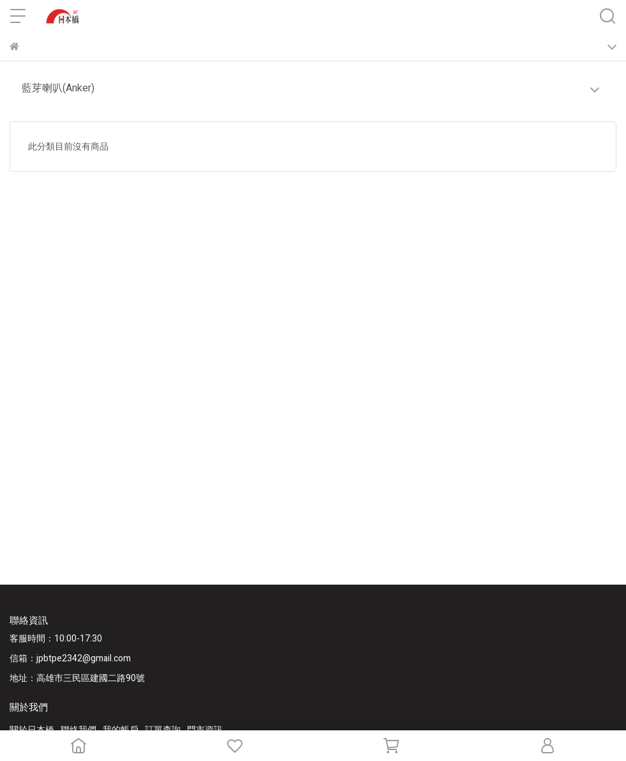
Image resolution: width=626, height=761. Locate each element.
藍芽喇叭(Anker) (58, 88)
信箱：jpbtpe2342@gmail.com (70, 658)
